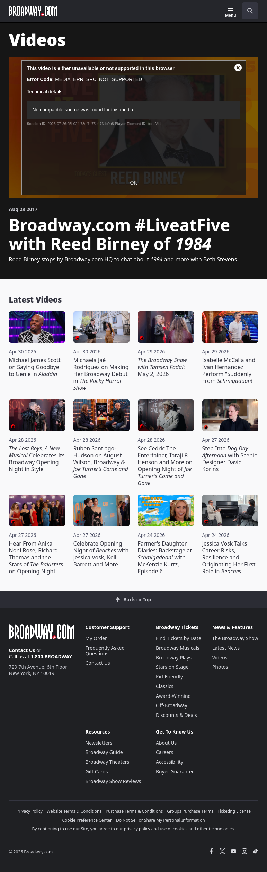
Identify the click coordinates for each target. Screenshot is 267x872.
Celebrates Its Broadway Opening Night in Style (37, 458)
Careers (164, 752)
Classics (164, 686)
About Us (166, 742)
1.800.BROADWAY (51, 656)
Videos (220, 657)
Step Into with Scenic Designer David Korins (229, 458)
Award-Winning (173, 696)
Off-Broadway (171, 705)
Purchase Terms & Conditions (134, 811)
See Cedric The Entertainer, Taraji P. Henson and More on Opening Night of (165, 465)
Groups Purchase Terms (190, 811)
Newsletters (99, 742)
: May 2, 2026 (162, 367)
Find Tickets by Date (178, 638)
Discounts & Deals (176, 715)
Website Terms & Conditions (74, 811)
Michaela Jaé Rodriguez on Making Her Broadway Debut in (101, 374)
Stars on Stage (172, 667)
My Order (96, 638)
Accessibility (169, 761)
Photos (220, 667)
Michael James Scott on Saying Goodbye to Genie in (35, 367)
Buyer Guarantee (175, 771)
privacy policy (137, 829)
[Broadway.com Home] (33, 11)
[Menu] (230, 12)
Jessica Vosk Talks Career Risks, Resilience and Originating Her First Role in (229, 557)
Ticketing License (234, 811)
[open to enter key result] (250, 10)
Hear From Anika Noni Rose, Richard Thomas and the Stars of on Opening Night (36, 557)
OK (133, 183)
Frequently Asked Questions (105, 651)
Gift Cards (97, 771)
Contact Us (22, 650)
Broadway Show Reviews (113, 781)
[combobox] (247, 10)
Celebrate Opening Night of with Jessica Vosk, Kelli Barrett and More (101, 554)
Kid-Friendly (169, 676)
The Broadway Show (235, 638)
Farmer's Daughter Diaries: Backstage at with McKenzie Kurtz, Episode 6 (165, 557)
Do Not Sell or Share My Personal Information (160, 820)
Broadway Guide (104, 752)
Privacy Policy (29, 811)
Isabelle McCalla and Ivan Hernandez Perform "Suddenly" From (229, 370)
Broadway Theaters (108, 761)
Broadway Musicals (177, 648)
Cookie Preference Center (87, 820)
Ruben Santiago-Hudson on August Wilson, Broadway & (100, 462)
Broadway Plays (174, 657)
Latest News (226, 648)
